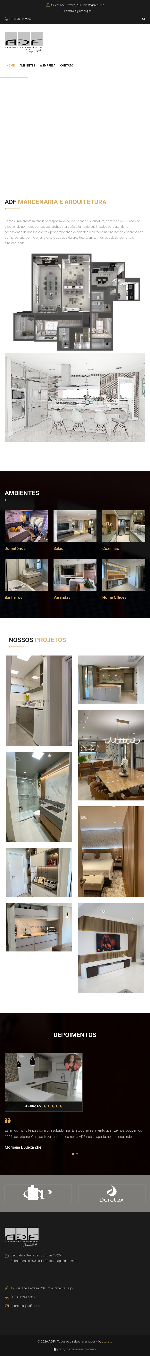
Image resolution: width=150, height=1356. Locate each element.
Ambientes (27, 65)
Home (11, 65)
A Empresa (47, 65)
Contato (66, 65)
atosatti (107, 1341)
